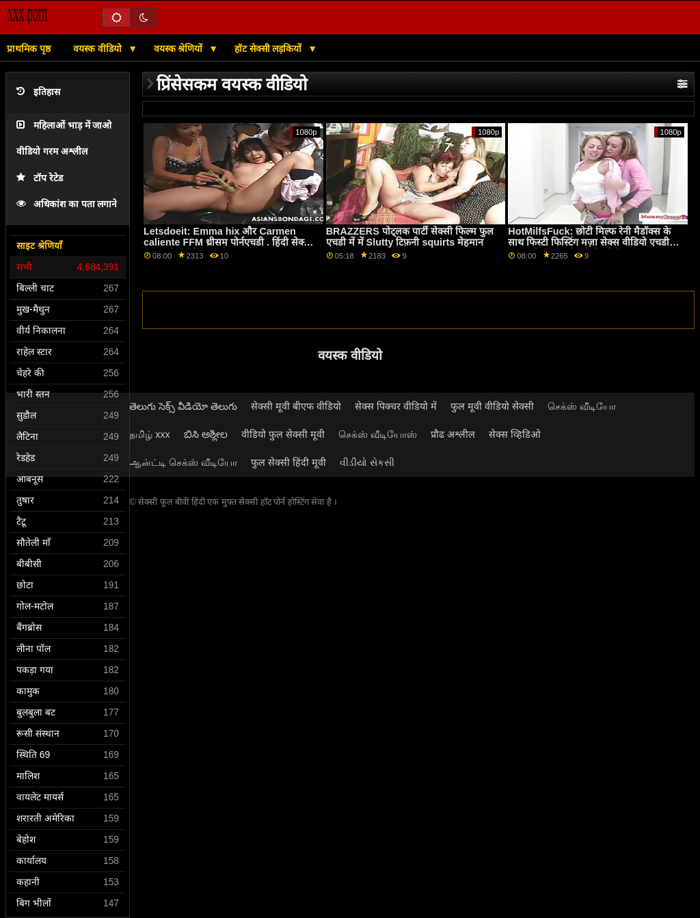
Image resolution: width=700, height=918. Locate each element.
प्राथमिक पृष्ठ (29, 48)
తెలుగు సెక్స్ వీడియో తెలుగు (183, 406)
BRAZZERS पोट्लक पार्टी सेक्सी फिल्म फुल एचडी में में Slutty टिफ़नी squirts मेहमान (410, 237)
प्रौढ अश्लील (453, 434)
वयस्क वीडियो (98, 48)
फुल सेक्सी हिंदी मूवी (288, 462)
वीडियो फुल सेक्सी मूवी (283, 434)
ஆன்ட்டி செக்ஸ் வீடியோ (183, 462)
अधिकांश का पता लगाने (66, 204)
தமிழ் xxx (149, 434)
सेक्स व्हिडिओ (515, 434)
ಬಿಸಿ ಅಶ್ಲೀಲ (206, 434)
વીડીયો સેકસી (367, 462)
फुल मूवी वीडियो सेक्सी (492, 406)
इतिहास (38, 92)
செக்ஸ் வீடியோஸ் (377, 434)
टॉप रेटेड (39, 178)
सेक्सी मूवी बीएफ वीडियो (296, 406)
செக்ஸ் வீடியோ (582, 406)
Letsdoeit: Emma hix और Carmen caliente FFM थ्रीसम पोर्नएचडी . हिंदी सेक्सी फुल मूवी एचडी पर (228, 242)
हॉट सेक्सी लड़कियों (269, 48)
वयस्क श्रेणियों (180, 48)
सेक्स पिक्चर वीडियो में (396, 406)
